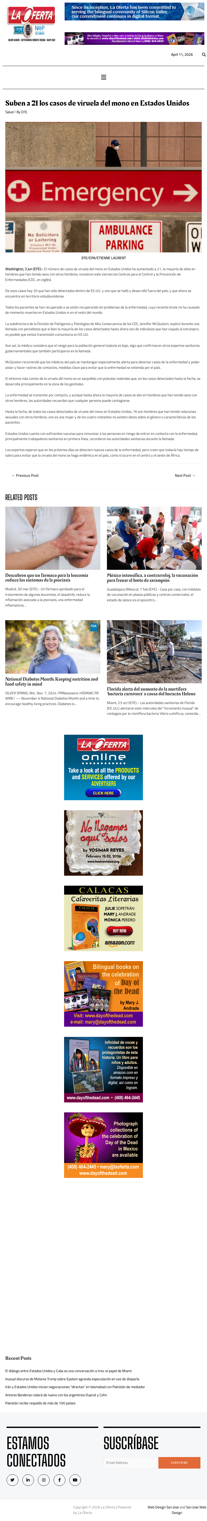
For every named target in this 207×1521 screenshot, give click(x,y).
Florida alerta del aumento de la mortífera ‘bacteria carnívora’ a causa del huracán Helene (151, 691)
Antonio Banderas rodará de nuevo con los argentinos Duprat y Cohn (56, 1395)
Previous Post (25, 475)
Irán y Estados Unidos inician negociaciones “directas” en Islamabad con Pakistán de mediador (75, 1386)
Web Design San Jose (163, 1507)
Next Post (185, 475)
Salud (9, 112)
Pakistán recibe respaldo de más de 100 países (40, 1403)
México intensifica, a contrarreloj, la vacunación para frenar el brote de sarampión (152, 578)
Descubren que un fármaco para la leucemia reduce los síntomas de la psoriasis (46, 578)
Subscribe (179, 1462)
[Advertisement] (103, 1224)
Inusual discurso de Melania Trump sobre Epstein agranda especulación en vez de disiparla (72, 1379)
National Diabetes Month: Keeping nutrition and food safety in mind (51, 682)
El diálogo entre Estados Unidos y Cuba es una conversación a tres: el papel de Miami (68, 1370)
